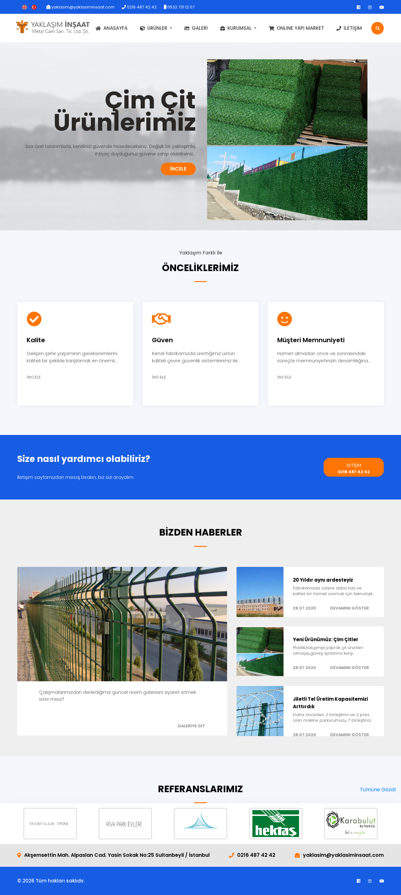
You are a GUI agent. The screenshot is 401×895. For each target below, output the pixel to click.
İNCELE (178, 168)
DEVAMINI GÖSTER (349, 608)
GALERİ (196, 28)
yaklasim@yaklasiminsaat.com (80, 7)
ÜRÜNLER (153, 28)
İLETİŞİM (349, 28)
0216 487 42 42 (139, 7)
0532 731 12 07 (179, 7)
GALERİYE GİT (191, 726)
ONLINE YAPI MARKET (296, 28)
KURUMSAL (236, 28)
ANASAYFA (112, 28)
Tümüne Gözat (378, 789)
